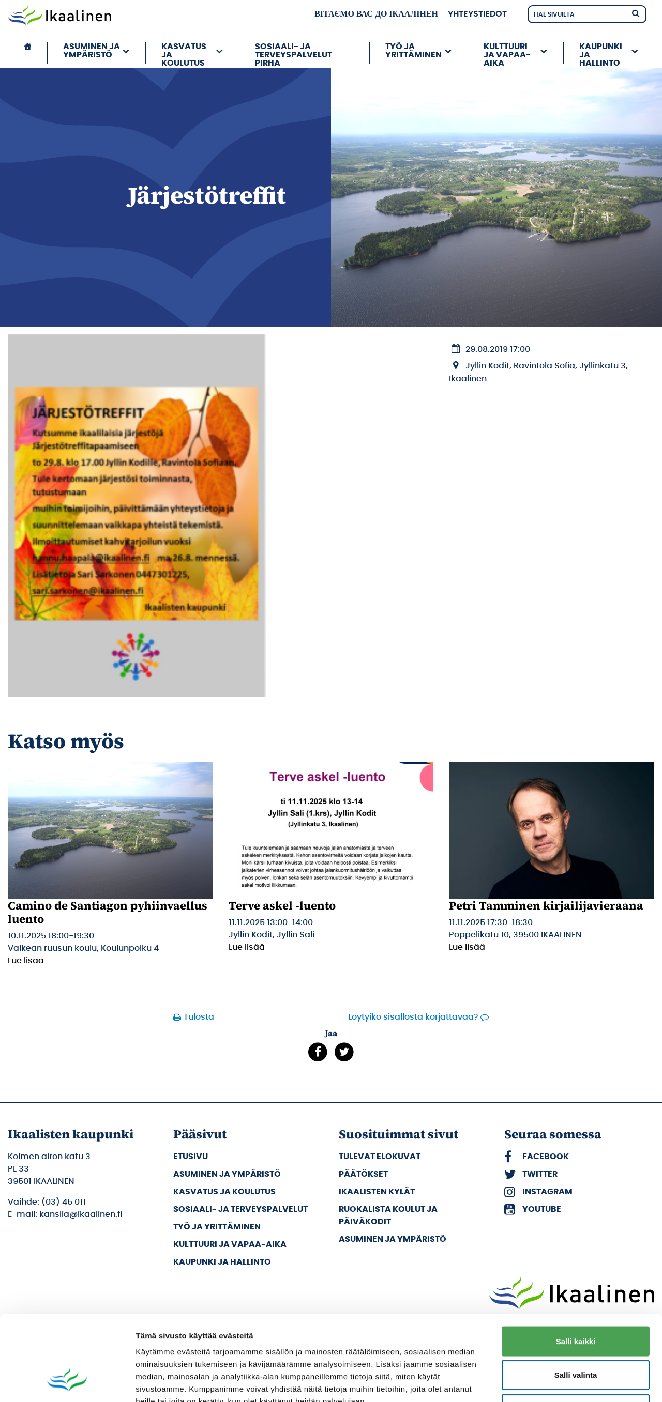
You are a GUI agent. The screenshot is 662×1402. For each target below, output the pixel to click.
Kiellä (575, 1334)
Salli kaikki (576, 1266)
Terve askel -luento (282, 905)
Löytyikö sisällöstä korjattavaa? (413, 1017)
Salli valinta (575, 1300)
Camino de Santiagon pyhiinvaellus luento (107, 912)
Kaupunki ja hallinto (600, 53)
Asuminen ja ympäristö (91, 50)
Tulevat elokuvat (379, 1156)
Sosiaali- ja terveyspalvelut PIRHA (293, 53)
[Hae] (635, 12)
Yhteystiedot (477, 14)
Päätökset (363, 1174)
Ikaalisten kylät (377, 1192)
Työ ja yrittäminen (413, 50)
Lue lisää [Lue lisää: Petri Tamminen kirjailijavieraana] (467, 947)
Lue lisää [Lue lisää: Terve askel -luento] (247, 947)
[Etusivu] (27, 53)
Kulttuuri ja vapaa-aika (507, 53)
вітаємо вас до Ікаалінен (376, 14)
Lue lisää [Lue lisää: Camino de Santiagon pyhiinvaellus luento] (26, 961)
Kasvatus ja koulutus (183, 53)
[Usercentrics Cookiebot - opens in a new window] (67, 1382)
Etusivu (190, 1156)
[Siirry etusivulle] (59, 16)
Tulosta (199, 1017)
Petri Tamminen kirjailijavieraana (546, 905)
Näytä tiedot (553, 1381)
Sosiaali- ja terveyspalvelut (240, 1209)
